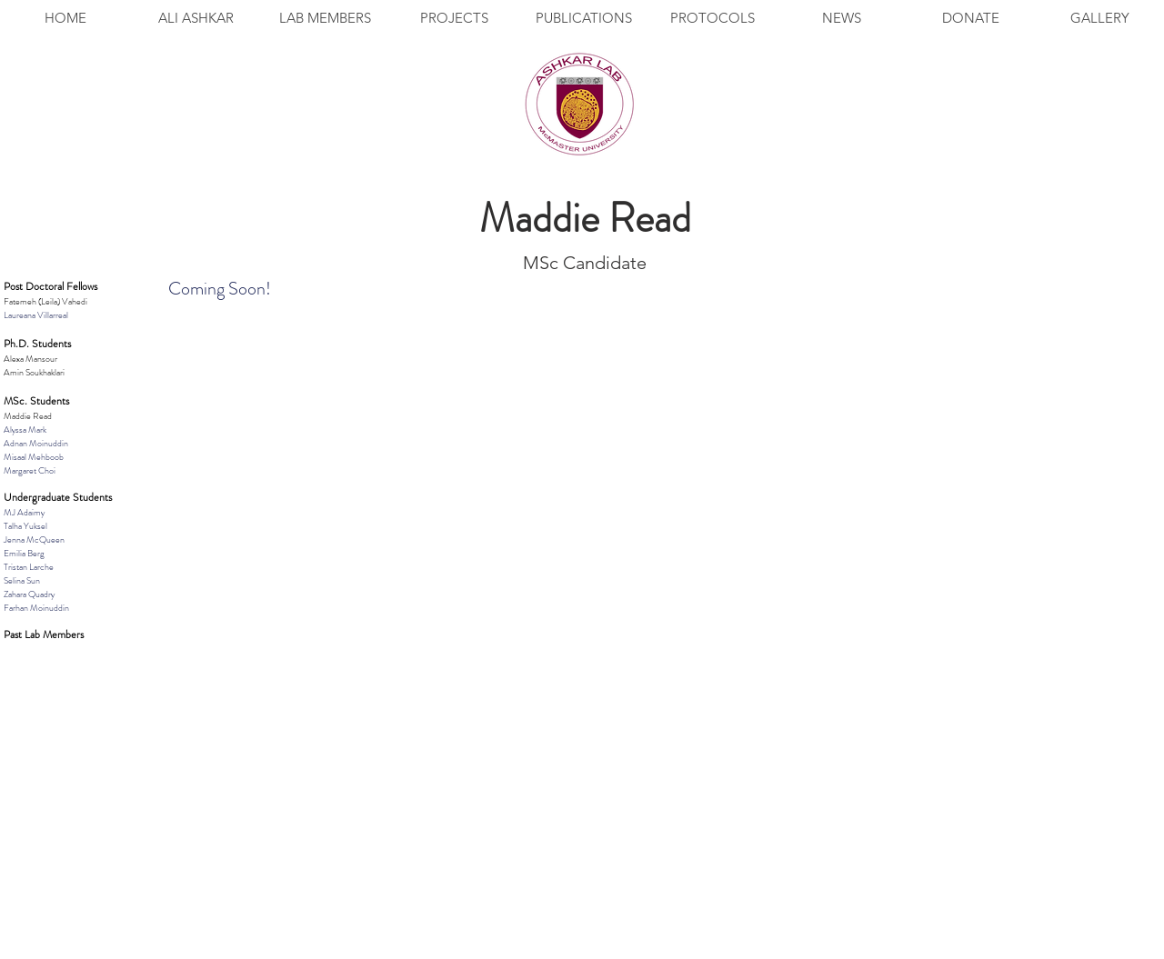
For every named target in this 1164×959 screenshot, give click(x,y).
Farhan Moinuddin (36, 607)
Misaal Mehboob (34, 457)
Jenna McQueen (34, 539)
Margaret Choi (29, 470)
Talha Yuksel (25, 526)
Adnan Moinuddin (36, 443)
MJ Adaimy (24, 512)
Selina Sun (22, 580)
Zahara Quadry (29, 594)
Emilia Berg (24, 553)
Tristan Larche (29, 567)
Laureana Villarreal (36, 315)
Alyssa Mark (25, 429)
